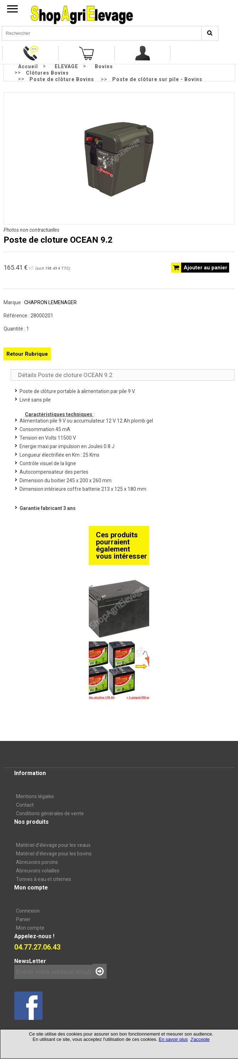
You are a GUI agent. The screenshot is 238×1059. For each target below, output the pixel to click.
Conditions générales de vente (50, 813)
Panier (23, 919)
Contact (25, 805)
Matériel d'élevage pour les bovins (54, 853)
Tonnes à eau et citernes (43, 879)
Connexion (28, 911)
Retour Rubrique (27, 354)
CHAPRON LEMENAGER (50, 302)
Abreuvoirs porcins (37, 862)
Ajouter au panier (205, 267)
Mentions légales (35, 796)
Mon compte (30, 928)
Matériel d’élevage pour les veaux (53, 845)
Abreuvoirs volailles (37, 870)
